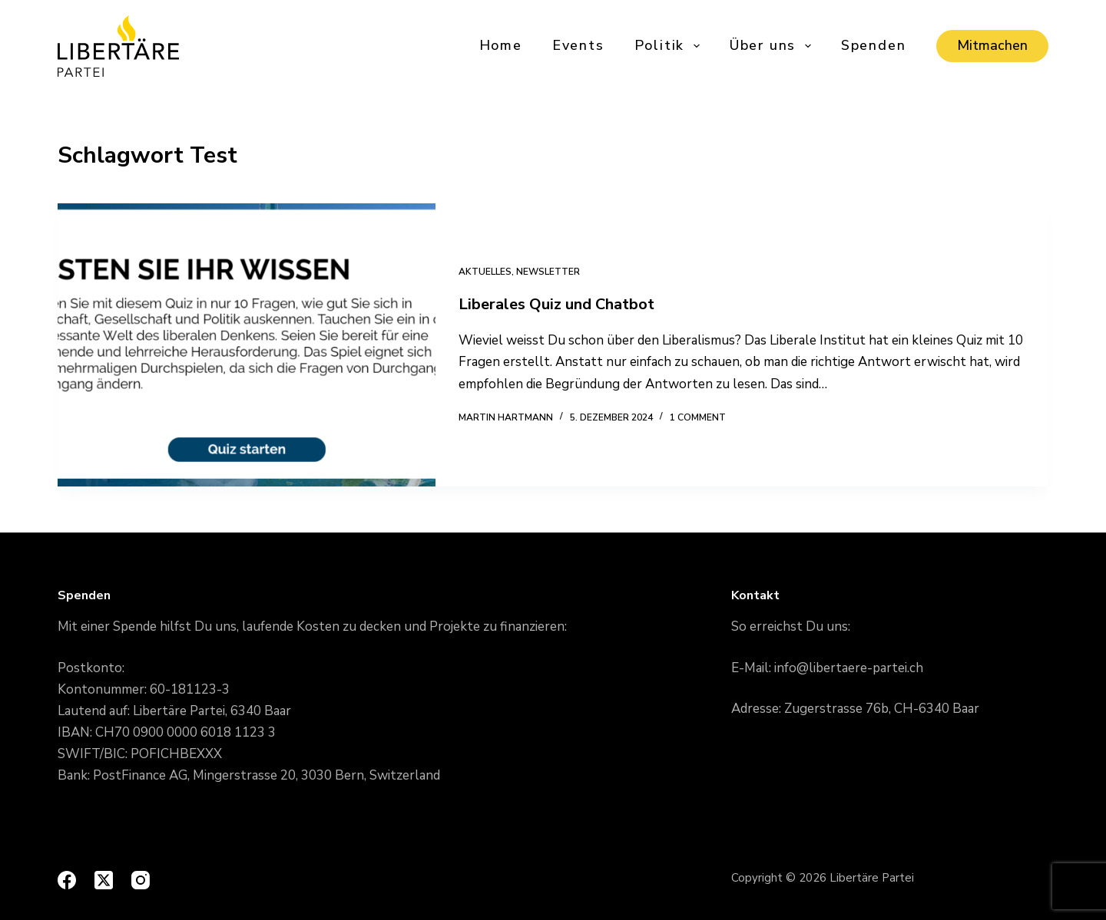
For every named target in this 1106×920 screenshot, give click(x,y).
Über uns (771, 45)
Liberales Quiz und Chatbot (556, 304)
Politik (668, 45)
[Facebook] (67, 880)
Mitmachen (992, 45)
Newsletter (548, 271)
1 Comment (698, 417)
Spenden (873, 45)
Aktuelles (485, 271)
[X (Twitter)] (103, 880)
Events (578, 45)
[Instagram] (140, 880)
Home (500, 45)
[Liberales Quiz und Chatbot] (246, 344)
